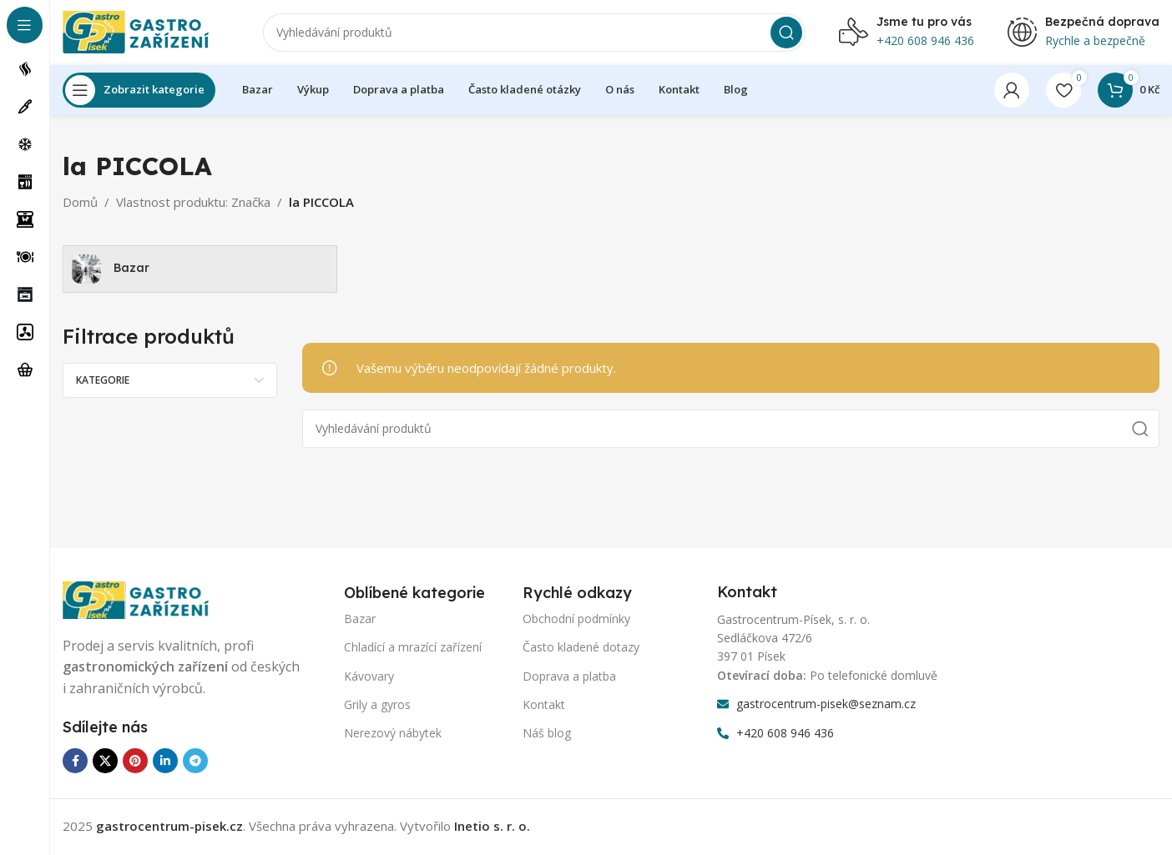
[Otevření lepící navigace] (139, 91)
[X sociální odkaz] (105, 763)
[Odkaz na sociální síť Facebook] (75, 763)
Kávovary (369, 678)
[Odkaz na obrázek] (146, 600)
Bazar (360, 621)
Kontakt (544, 706)
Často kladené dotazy (581, 649)
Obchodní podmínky (576, 621)
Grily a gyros (377, 706)
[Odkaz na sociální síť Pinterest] (135, 763)
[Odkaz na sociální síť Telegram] (195, 763)
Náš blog (547, 735)
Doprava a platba (569, 678)
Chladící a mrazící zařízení (413, 649)
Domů (80, 203)
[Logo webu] (146, 31)
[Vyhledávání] (534, 33)
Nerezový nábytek (393, 735)
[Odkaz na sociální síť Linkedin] (165, 763)
